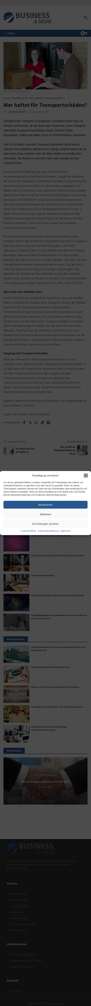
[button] (86, 475)
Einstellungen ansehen (45, 523)
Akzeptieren (45, 504)
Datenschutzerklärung (48, 531)
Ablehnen (45, 514)
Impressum (65, 531)
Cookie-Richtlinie (28, 531)
